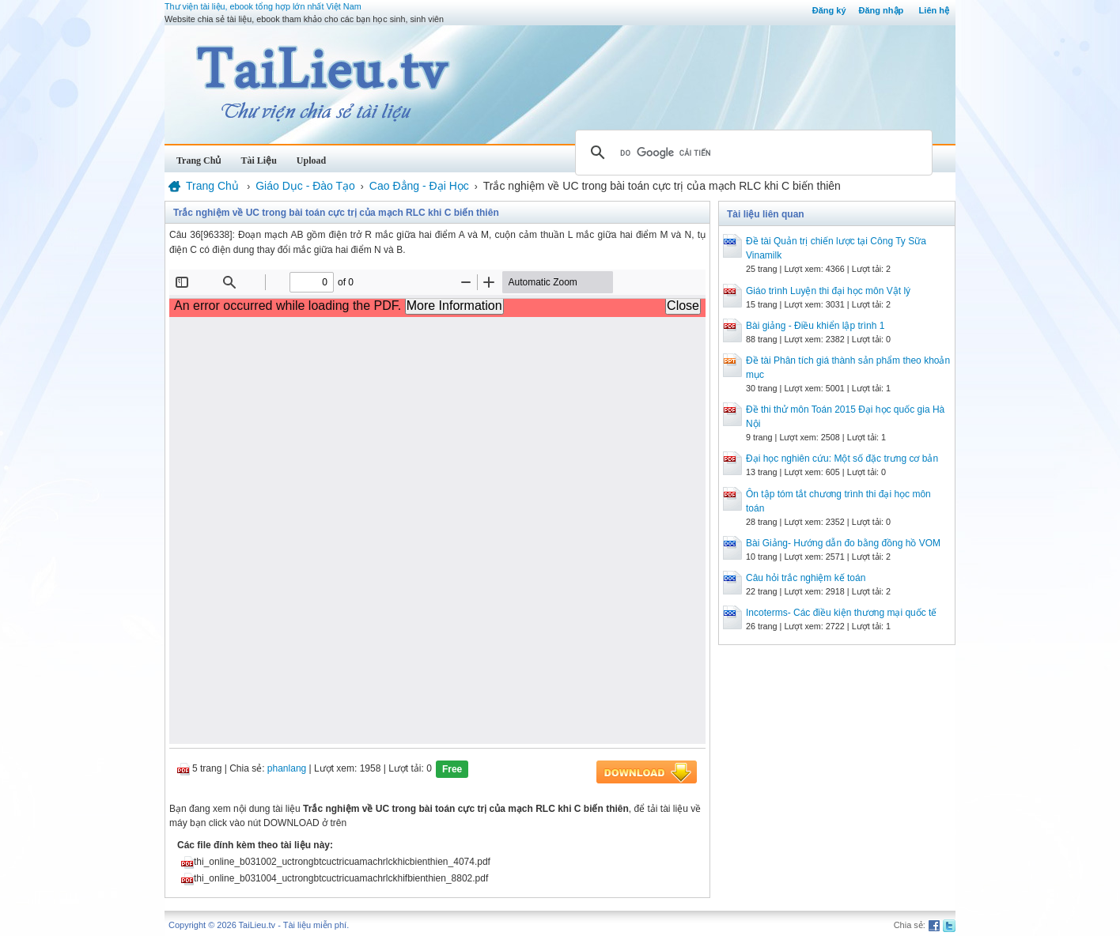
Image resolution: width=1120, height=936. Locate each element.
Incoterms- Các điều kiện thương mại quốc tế (841, 612)
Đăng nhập (881, 10)
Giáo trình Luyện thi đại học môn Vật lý (828, 290)
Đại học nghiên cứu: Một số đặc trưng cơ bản (842, 458)
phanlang (286, 768)
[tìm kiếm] (751, 152)
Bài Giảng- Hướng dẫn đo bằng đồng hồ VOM (843, 543)
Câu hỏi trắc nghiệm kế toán (805, 577)
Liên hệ (934, 10)
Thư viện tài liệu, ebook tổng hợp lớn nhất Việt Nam (263, 6)
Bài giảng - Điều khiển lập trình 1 (815, 325)
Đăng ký (829, 10)
